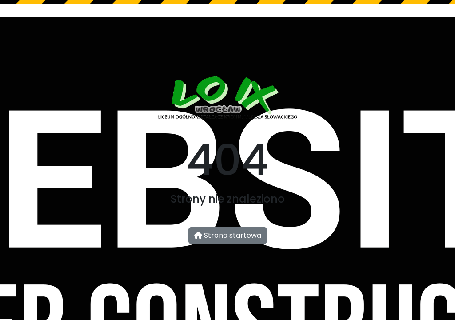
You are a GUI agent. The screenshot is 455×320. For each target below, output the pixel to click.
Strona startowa (227, 235)
